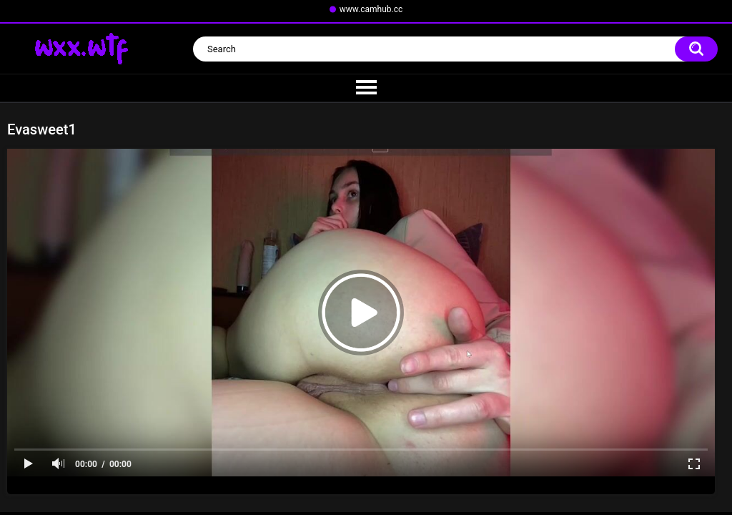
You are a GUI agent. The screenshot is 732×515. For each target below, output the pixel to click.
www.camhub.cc (371, 9)
